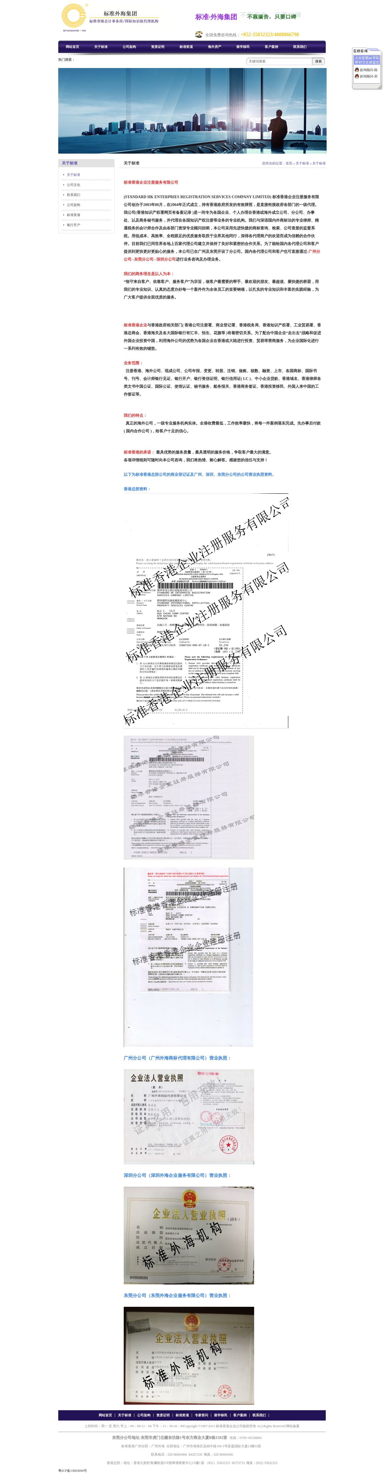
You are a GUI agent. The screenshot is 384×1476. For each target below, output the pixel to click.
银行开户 (73, 225)
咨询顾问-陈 (368, 70)
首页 (289, 163)
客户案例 (271, 47)
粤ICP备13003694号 (72, 1471)
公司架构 (129, 47)
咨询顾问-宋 (368, 76)
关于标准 (101, 47)
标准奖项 (186, 47)
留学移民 (243, 47)
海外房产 (214, 47)
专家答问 (201, 1415)
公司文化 (73, 185)
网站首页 (72, 47)
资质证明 (157, 47)
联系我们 (300, 47)
